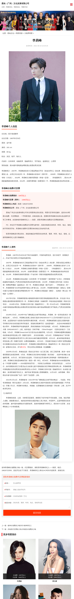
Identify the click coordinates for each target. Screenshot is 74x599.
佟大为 (23, 347)
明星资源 (19, 33)
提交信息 (37, 513)
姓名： (7, 483)
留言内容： (8, 503)
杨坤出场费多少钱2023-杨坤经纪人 (20, 525)
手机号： (7, 489)
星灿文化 (10, 33)
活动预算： (8, 496)
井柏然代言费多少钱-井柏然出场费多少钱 (22, 529)
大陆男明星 (28, 33)
